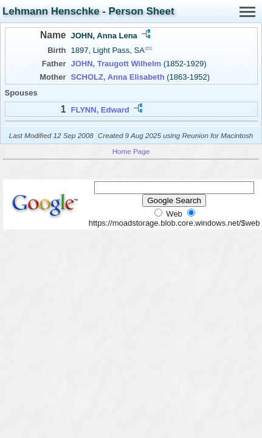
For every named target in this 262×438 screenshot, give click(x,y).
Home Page (131, 151)
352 (149, 48)
